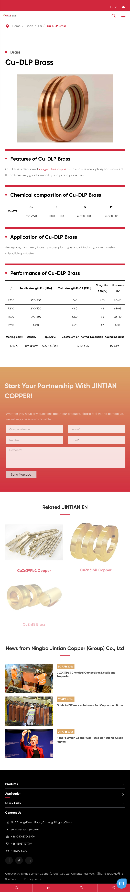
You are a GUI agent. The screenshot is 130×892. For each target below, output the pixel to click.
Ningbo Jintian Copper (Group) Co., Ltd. (46, 873)
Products (11, 784)
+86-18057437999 (21, 843)
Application (13, 793)
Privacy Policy (32, 879)
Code (29, 26)
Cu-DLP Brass (56, 26)
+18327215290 (19, 850)
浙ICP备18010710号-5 (110, 873)
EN (40, 26)
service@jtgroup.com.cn (25, 829)
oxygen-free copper (53, 169)
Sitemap (10, 879)
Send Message (23, 474)
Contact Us (13, 813)
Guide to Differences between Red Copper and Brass (90, 705)
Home (16, 26)
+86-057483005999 (23, 836)
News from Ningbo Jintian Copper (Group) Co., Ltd (65, 651)
